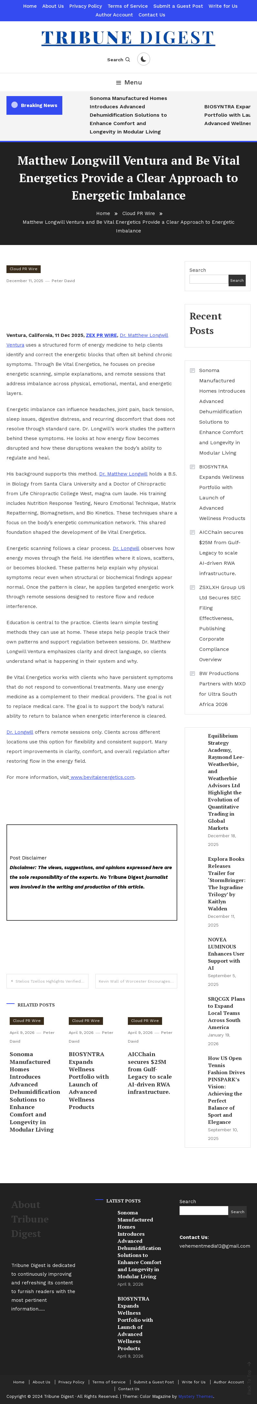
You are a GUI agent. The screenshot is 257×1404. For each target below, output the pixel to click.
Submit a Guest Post (178, 6)
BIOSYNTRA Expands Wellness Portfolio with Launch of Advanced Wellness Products (89, 1079)
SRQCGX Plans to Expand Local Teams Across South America (226, 1013)
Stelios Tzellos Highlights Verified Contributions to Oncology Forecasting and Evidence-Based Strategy (51, 980)
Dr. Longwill (127, 548)
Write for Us (223, 6)
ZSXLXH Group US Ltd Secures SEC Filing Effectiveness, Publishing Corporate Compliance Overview (222, 623)
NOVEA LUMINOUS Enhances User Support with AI (226, 953)
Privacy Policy (85, 6)
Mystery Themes (195, 1396)
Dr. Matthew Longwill (124, 474)
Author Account (114, 15)
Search (119, 59)
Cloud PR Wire (23, 269)
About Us (53, 6)
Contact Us (152, 15)
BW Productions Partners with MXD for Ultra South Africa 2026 (222, 688)
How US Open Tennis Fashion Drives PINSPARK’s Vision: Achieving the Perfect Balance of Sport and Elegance (226, 1090)
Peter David (63, 281)
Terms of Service (128, 6)
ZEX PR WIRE (101, 335)
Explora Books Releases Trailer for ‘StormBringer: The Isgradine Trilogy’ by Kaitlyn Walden (226, 883)
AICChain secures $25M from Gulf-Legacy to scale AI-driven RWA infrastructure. (150, 1072)
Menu (128, 82)
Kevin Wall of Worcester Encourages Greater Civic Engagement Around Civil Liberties (138, 980)
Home (30, 6)
